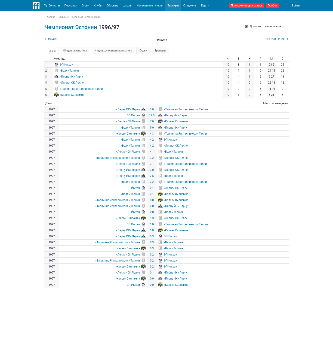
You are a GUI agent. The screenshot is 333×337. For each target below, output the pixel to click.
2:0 (152, 109)
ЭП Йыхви (66, 64)
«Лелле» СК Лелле (72, 82)
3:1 (152, 163)
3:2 (152, 157)
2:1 (152, 188)
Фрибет (272, 5)
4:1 (152, 151)
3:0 (152, 170)
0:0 (152, 200)
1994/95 (51, 39)
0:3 (152, 236)
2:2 (152, 182)
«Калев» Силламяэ (72, 94)
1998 (284, 39)
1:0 (152, 224)
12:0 (151, 115)
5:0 (152, 127)
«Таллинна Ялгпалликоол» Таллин (82, 88)
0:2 (152, 254)
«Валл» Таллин (69, 70)
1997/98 (272, 39)
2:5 (152, 176)
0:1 (152, 272)
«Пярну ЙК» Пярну (71, 76)
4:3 (152, 133)
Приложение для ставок (246, 5)
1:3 (152, 218)
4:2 (152, 139)
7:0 (152, 121)
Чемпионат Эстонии (70, 27)
